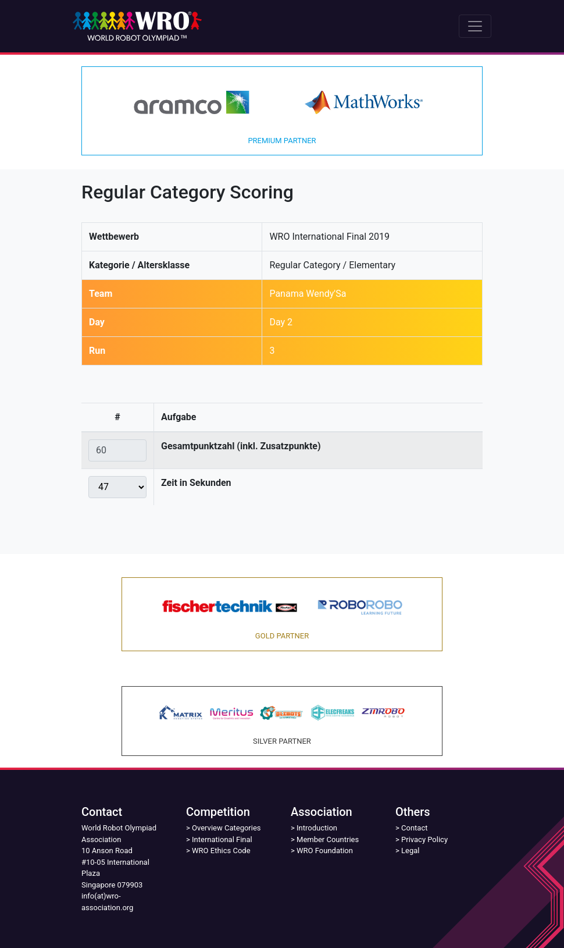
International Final (222, 839)
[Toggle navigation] (475, 26)
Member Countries (328, 839)
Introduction (317, 827)
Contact (414, 827)
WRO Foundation (325, 850)
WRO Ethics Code (221, 850)
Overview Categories (226, 827)
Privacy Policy (424, 839)
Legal (410, 850)
